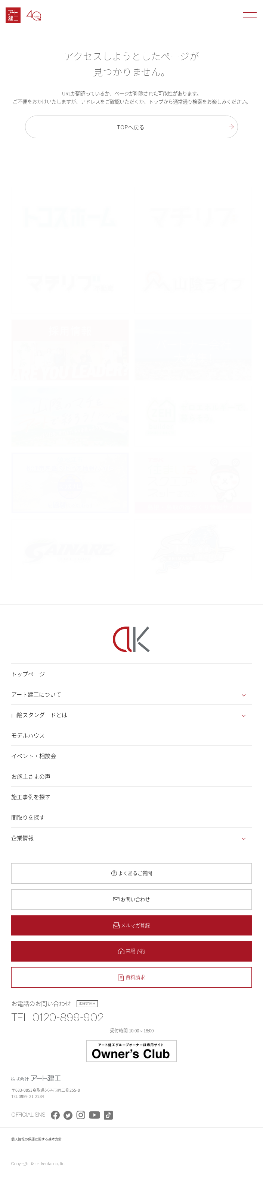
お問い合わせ (135, 899)
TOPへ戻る (131, 127)
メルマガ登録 (135, 925)
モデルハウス (28, 735)
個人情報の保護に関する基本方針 (36, 1139)
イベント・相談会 (33, 756)
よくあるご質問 (135, 873)
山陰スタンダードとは (39, 715)
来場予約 (135, 950)
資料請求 (135, 977)
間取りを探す (28, 817)
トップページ (28, 674)
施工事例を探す (30, 797)
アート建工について (36, 694)
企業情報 (22, 838)
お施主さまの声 (30, 776)
